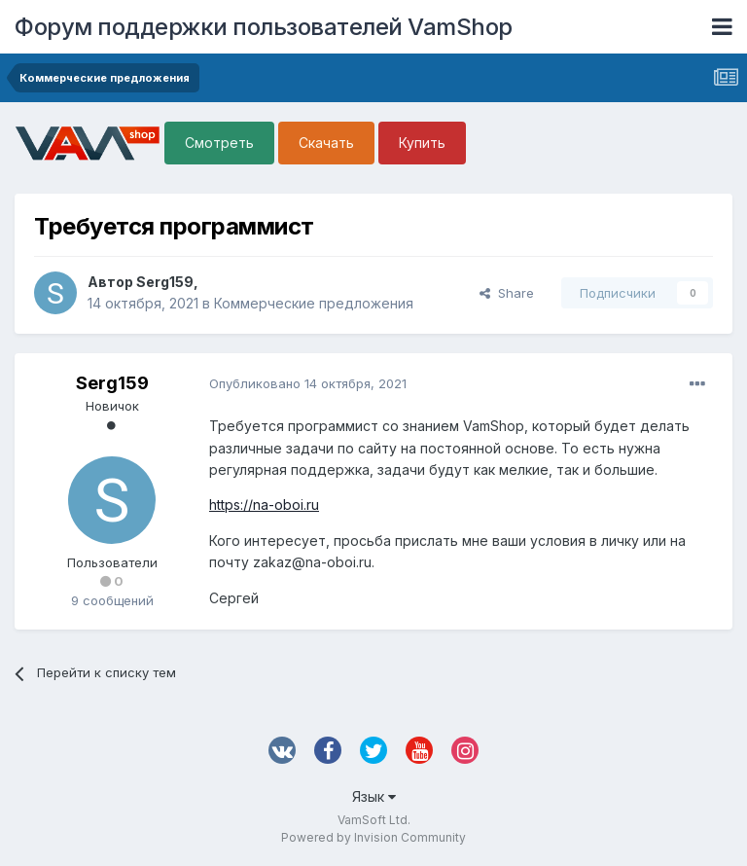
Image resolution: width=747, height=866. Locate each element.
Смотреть (219, 142)
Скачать (326, 142)
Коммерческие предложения (313, 303)
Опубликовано (308, 383)
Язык (374, 796)
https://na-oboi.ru (264, 504)
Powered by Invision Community (373, 837)
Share (507, 293)
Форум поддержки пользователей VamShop (264, 27)
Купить (422, 142)
